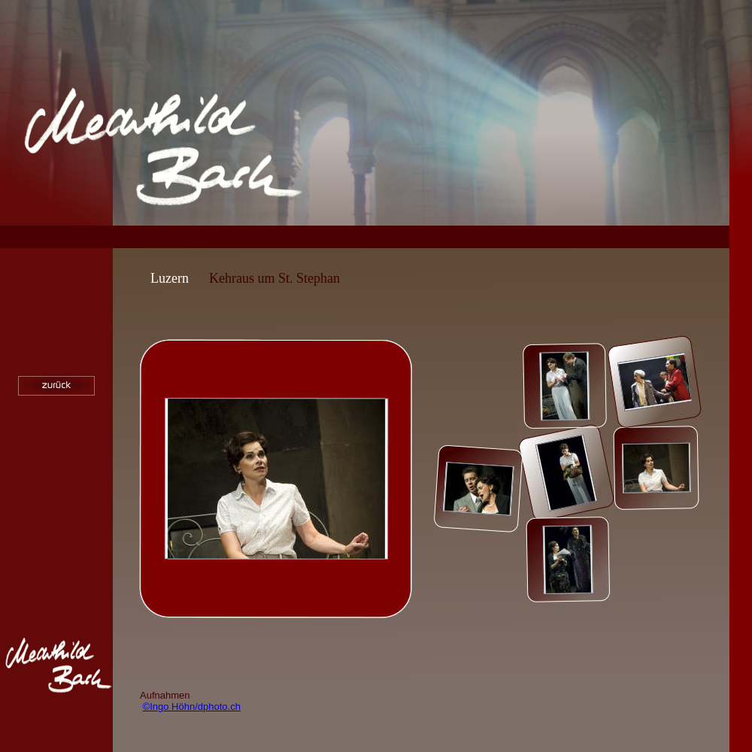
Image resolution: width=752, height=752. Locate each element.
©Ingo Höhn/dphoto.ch (192, 706)
